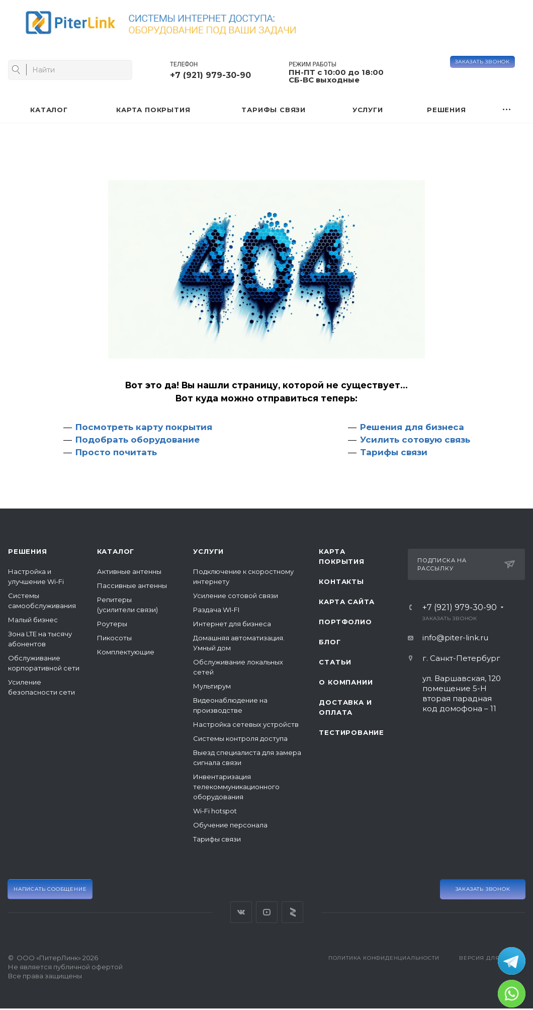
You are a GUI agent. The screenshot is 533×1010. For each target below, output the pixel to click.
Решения (27, 551)
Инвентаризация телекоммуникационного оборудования (236, 787)
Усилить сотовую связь (415, 440)
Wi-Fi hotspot (215, 811)
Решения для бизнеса (412, 427)
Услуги (208, 551)
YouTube (267, 912)
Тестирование (351, 732)
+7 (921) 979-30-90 (210, 75)
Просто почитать (116, 452)
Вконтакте (241, 912)
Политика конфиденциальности (383, 958)
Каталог (116, 551)
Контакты (341, 581)
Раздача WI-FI (216, 610)
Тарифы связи (393, 452)
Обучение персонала (230, 825)
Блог (329, 642)
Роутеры (112, 624)
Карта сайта (347, 602)
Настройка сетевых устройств (246, 724)
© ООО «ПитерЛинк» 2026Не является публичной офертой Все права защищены (65, 967)
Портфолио (345, 622)
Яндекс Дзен (292, 912)
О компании (346, 682)
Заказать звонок (482, 61)
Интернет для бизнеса (232, 624)
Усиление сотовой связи (235, 596)
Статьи (335, 662)
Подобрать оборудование (137, 440)
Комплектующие (125, 652)
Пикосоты (114, 638)
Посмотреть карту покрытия (143, 427)
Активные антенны (129, 571)
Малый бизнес (33, 620)
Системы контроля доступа (240, 738)
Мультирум (212, 686)
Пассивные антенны (132, 585)
